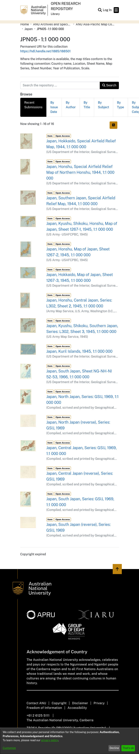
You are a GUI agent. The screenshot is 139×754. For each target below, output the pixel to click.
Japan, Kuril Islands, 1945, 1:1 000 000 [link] (79, 351)
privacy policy (49, 740)
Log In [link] (107, 10)
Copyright (59, 703)
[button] (100, 10)
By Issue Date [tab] (54, 107)
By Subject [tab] (103, 105)
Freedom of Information (44, 708)
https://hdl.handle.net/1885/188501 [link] (45, 51)
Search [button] (109, 85)
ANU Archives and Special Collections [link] (52, 24)
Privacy (99, 703)
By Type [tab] (120, 105)
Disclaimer (80, 703)
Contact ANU (36, 703)
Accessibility (77, 708)
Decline (114, 748)
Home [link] (24, 24)
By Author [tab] (71, 105)
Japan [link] (29, 29)
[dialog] (69, 741)
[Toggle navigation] (116, 10)
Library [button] (55, 13)
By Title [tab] (87, 105)
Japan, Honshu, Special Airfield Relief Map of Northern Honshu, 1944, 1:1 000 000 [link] (80, 172)
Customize (9, 748)
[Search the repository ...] (60, 85)
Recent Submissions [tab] (33, 105)
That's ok (128, 748)
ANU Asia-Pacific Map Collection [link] (95, 24)
